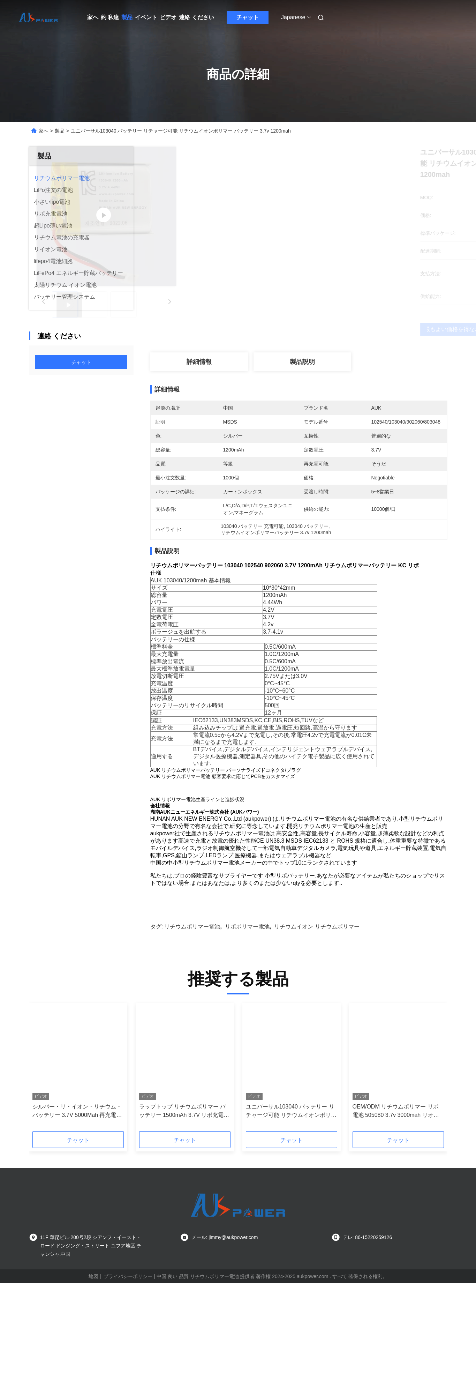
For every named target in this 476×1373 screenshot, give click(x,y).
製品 (127, 17)
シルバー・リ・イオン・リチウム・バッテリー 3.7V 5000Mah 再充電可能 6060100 (77, 1185)
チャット (247, 17)
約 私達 (110, 17)
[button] (47, 1142)
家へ (92, 17)
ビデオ (168, 17)
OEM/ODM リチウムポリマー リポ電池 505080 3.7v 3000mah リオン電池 (396, 1185)
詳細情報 (199, 361)
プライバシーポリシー (128, 1349)
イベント (146, 17)
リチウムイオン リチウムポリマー (316, 1000)
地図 (93, 1349)
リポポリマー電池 (247, 1000)
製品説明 (302, 361)
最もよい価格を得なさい (339, 329)
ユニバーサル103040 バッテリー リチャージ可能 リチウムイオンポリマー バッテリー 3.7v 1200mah (291, 1185)
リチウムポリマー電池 (192, 1000)
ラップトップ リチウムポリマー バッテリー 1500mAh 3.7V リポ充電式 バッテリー (184, 1185)
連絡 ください (196, 17)
